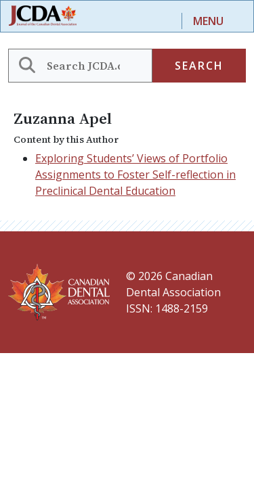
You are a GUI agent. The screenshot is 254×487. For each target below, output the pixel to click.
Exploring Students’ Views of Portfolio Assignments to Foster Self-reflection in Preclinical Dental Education (135, 174)
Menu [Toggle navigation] (208, 21)
